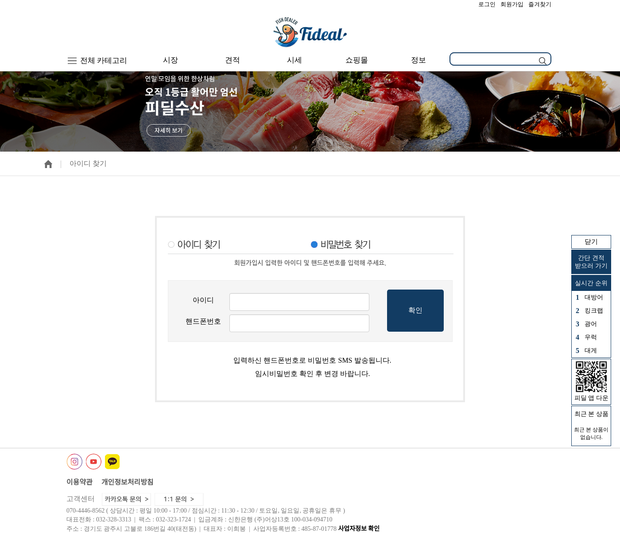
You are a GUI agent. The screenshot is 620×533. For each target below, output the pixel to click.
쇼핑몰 (356, 60)
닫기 (591, 241)
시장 (170, 60)
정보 (418, 60)
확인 (415, 310)
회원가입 (511, 4)
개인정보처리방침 (127, 482)
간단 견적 (591, 262)
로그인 (487, 4)
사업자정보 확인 (359, 528)
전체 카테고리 (98, 60)
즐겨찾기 (539, 4)
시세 (294, 60)
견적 (232, 60)
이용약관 (79, 482)
